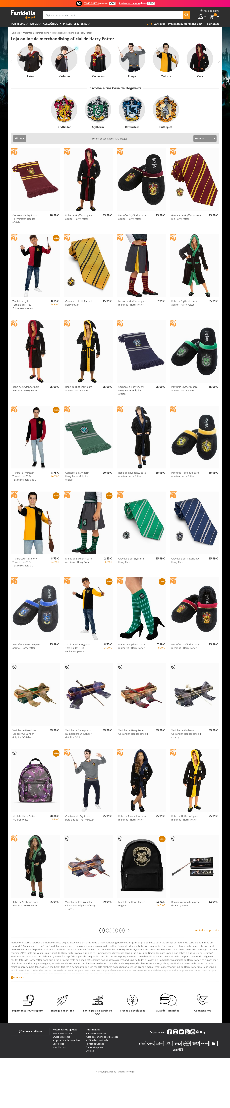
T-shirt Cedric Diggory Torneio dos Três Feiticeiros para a (24, 562)
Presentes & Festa (75, 23)
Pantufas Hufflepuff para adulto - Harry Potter (185, 474)
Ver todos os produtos (207, 930)
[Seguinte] (128, 930)
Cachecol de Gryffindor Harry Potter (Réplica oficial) (25, 219)
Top (147, 23)
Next (219, 61)
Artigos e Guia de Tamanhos (66, 1040)
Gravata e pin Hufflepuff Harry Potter (78, 303)
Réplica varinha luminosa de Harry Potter (185, 903)
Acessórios (50, 23)
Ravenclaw (132, 127)
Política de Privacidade (97, 1040)
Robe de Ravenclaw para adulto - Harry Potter (132, 474)
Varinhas (64, 76)
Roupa (132, 76)
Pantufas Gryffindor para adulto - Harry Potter (132, 217)
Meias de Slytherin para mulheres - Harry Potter (131, 646)
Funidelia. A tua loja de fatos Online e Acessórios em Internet (23, 14)
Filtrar (18, 138)
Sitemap (90, 1050)
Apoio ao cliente (30, 1031)
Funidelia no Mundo (96, 1033)
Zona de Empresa (94, 1047)
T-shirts (166, 76)
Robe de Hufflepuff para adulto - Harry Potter (78, 388)
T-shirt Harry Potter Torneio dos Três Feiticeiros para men (24, 305)
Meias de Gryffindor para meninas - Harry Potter (132, 303)
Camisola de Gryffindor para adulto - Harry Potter (79, 818)
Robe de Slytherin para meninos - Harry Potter (25, 903)
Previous (11, 61)
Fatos (34, 23)
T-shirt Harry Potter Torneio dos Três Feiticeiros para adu (24, 476)
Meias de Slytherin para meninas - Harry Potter (78, 560)
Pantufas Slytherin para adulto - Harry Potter (184, 388)
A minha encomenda (63, 1033)
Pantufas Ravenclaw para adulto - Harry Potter (26, 646)
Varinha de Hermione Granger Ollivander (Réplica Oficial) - (24, 734)
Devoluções (58, 1043)
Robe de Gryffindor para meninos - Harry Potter (25, 388)
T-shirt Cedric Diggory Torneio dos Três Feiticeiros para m (77, 648)
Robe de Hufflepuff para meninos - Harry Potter (184, 818)
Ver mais (19, 977)
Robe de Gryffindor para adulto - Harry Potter (78, 217)
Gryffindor (64, 127)
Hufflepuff (165, 127)
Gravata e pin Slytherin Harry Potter (131, 560)
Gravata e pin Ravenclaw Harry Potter (185, 560)
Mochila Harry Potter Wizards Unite (23, 818)
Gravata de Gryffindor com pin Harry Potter (186, 217)
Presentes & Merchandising (35, 32)
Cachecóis (98, 76)
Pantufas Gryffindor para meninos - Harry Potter (185, 646)
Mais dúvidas (59, 1047)
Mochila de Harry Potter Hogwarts (131, 903)
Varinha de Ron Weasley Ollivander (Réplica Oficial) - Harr (80, 905)
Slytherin (98, 127)
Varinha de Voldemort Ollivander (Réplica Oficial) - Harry (186, 734)
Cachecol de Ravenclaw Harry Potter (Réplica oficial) (131, 390)
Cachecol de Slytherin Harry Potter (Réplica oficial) (77, 476)
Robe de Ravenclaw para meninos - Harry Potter (132, 818)
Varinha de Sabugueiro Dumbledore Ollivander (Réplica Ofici (78, 734)
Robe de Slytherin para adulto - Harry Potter (184, 303)
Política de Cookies (95, 1043)
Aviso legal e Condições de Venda (102, 1036)
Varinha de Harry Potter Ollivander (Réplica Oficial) (133, 732)
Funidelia (15, 32)
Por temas (18, 23)
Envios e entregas (61, 1036)
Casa (200, 76)
